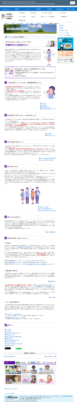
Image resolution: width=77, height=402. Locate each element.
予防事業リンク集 (63, 30)
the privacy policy (50, 3)
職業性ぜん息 (52, 281)
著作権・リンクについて (44, 396)
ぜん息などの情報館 (29, 23)
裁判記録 (61, 25)
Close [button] (72, 2)
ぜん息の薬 (43, 105)
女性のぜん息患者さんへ (11, 356)
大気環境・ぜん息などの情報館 (9, 16)
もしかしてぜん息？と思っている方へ (13, 369)
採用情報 (49, 9)
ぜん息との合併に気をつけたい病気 (47, 210)
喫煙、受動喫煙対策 (51, 232)
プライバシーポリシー (24, 396)
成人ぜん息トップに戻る (11, 388)
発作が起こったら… (51, 135)
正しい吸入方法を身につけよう (48, 108)
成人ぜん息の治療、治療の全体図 (48, 158)
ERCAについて (6, 9)
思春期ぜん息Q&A (10, 345)
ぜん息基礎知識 (38, 23)
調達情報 (38, 9)
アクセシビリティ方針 (34, 396)
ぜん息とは (43, 103)
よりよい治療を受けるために (47, 160)
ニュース (28, 9)
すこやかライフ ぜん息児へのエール (14, 314)
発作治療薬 (48, 286)
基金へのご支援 (70, 9)
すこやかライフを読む (47, 13)
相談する (33, 16)
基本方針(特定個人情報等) (67, 396)
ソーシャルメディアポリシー (55, 396)
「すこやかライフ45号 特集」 (31, 260)
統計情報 (61, 28)
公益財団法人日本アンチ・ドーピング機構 (15, 317)
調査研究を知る (22, 20)
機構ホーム (7, 23)
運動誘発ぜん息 (21, 247)
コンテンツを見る (62, 13)
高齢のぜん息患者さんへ (49, 356)
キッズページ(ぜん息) (64, 33)
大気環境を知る (63, 16)
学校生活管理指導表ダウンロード (13, 262)
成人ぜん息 (45, 23)
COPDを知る (33, 13)
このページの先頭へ (10, 393)
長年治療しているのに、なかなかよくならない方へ (46, 369)
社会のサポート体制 (43, 207)
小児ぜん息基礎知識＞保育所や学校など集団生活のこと (35, 264)
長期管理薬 (38, 286)
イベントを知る (22, 16)
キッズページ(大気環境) (64, 35)
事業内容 (17, 9)
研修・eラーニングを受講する (48, 16)
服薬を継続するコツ (45, 107)
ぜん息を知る (22, 13)
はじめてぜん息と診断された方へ (30, 369)
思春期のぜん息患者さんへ (30, 379)
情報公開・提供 (59, 9)
